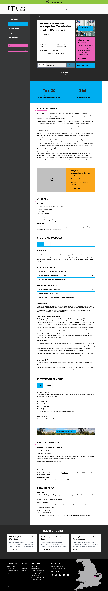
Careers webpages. (54, 221)
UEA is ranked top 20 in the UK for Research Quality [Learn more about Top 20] (49, 97)
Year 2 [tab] (47, 244)
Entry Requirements (14, 33)
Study (65, 9)
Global (23, 572)
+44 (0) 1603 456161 (56, 571)
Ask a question (83, 58)
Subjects (72, 9)
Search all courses (42, 17)
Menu (97, 9)
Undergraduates (11, 566)
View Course (71, 65)
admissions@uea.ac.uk (46, 512)
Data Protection (35, 575)
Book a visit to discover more (66, 432)
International (88, 9)
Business (24, 570)
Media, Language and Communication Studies (52, 23)
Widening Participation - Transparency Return (37, 578)
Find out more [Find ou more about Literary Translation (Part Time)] (45, 549)
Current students (11, 572)
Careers (11, 24)
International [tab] (47, 385)
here (64, 464)
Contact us (25, 574)
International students (12, 570)
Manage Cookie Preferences (38, 574)
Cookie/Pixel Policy (36, 572)
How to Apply (12, 42)
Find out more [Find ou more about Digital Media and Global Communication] (77, 549)
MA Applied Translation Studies (56, 53)
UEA (23, 566)
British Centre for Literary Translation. (74, 350)
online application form (55, 500)
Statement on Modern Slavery (39, 570)
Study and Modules (14, 28)
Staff (8, 574)
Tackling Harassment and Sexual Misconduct (39, 582)
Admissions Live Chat (18, 50)
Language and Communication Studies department (52, 319)
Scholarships (65, 473)
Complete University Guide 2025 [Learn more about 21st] (83, 97)
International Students (74, 515)
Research (79, 9)
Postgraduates (10, 568)
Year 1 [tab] (40, 244)
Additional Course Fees (49, 480)
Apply (18, 46)
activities (86, 143)
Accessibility (34, 566)
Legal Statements (35, 568)
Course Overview (13, 19)
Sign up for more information (85, 28)
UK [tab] (40, 385)
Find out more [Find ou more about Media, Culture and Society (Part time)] (13, 549)
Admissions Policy (44, 419)
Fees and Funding (13, 37)
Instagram (63, 149)
